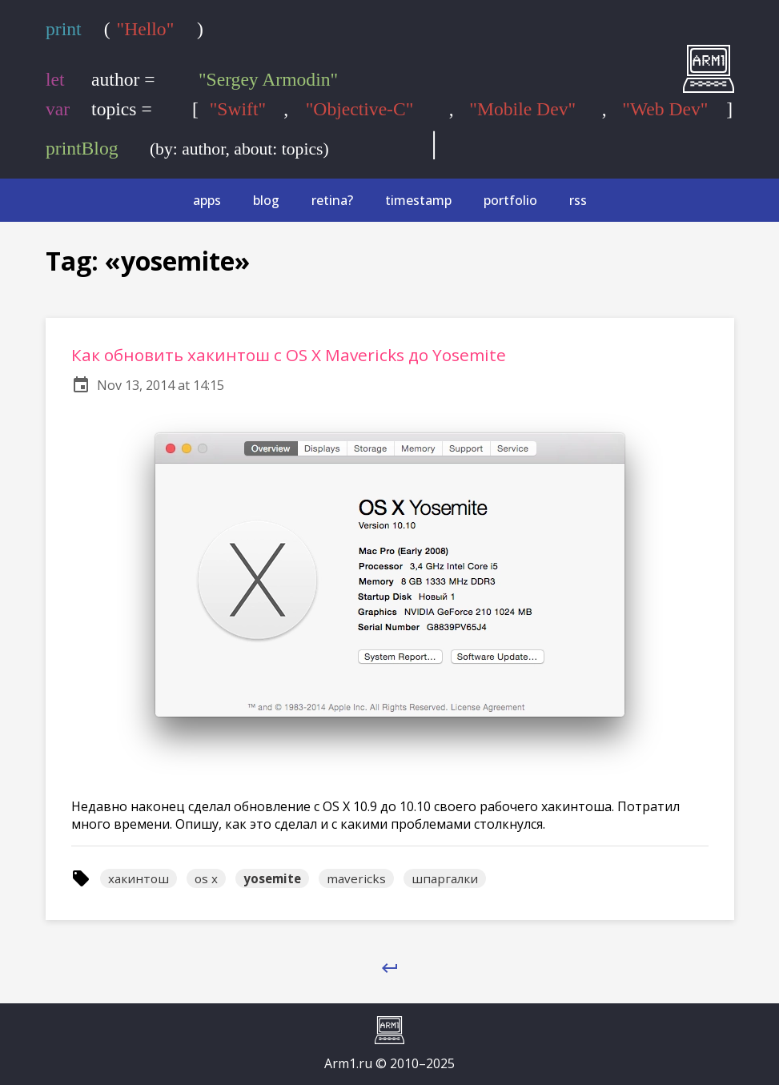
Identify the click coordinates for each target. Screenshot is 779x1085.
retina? (332, 200)
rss (578, 200)
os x (206, 878)
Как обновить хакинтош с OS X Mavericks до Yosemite (288, 355)
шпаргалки (445, 878)
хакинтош (138, 878)
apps (207, 200)
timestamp (418, 200)
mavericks (356, 878)
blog (266, 200)
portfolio (510, 200)
